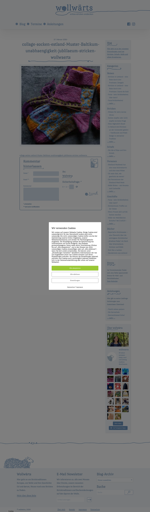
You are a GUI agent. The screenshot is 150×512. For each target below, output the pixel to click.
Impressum (79, 287)
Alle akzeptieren (75, 268)
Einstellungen (75, 280)
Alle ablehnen (75, 274)
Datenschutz (71, 287)
